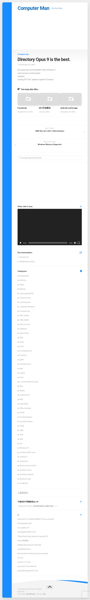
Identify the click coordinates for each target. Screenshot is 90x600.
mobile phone (25, 395)
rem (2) (20, 558)
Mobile (22, 391)
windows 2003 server (28, 452)
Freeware (23, 355)
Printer (22, 413)
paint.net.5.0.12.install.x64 (27, 519)
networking (24, 404)
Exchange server (26, 351)
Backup (22, 289)
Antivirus (23, 280)
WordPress (31, 594)
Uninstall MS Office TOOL (27, 532)
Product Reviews (26, 417)
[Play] (20, 243)
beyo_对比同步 (23, 540)
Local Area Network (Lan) (29, 382)
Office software (25, 408)
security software (26, 421)
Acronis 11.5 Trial (24, 562)
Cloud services (25, 298)
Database (23, 329)
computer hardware (27, 307)
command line (25, 302)
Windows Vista (25, 479)
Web (21, 439)
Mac (21, 386)
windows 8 (24, 461)
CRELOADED (24, 320)
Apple (22, 285)
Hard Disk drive (25, 364)
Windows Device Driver (28, 466)
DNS (21, 338)
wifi (21, 443)
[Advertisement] (50, 31)
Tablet (22, 426)
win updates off (23, 528)
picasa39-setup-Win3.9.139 (28, 571)
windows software (27, 474)
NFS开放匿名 (45, 108)
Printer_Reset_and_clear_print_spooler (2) (33, 536)
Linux (22, 377)
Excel (22, 346)
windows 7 (24, 457)
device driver (24, 333)
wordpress (24, 483)
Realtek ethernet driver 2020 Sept (29, 545)
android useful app (69, 108)
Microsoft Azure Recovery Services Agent (33, 553)
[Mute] (75, 243)
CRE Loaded (24, 315)
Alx (44, 594)
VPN (21, 435)
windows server (25, 470)
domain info (24, 257)
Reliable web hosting (27, 262)
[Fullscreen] (79, 243)
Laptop (22, 373)
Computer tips (23, 54)
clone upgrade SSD (27, 293)
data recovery (25, 324)
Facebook (22, 108)
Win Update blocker (25, 523)
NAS (21, 399)
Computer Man (33, 8)
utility (21, 430)
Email (22, 342)
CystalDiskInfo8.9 (24, 549)
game (22, 360)
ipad (21, 368)
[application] (50, 227)
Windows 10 (24, 448)
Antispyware (24, 276)
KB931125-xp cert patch (45, 519)
